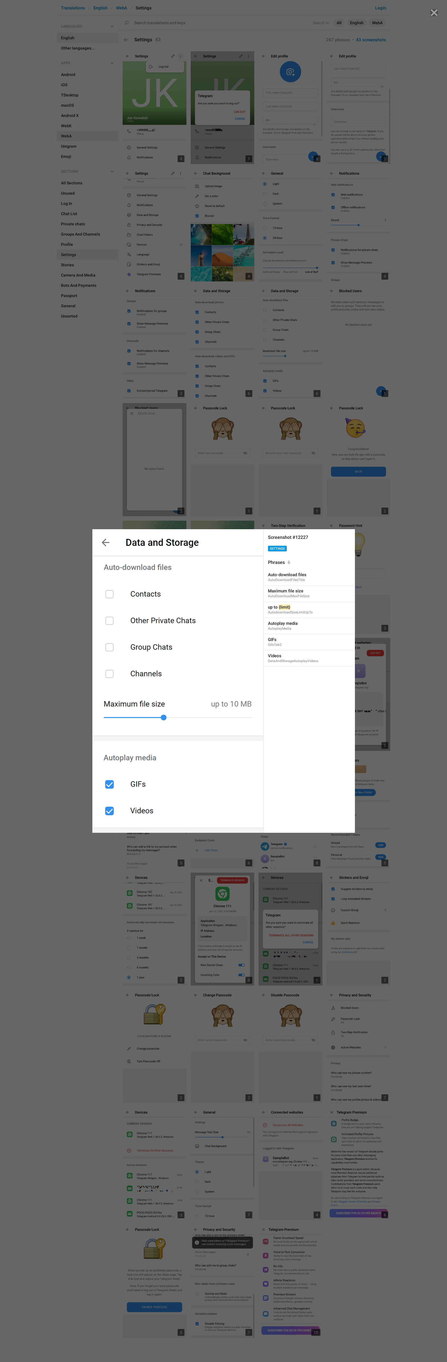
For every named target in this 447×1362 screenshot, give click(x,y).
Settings (277, 549)
